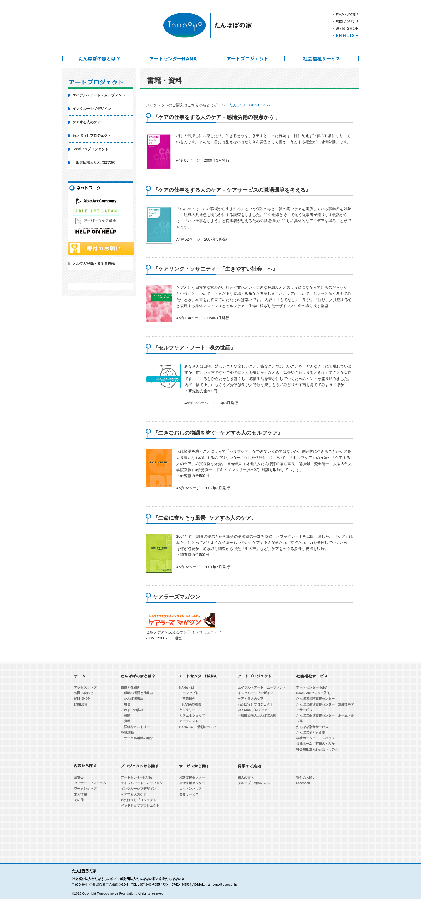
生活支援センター (192, 783)
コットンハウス (190, 789)
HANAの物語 (191, 704)
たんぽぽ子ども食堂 (310, 732)
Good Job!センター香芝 (313, 693)
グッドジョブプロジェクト (140, 806)
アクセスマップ (85, 687)
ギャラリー (187, 710)
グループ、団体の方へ (254, 783)
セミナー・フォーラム (90, 783)
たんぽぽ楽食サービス (312, 727)
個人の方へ (246, 777)
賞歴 (127, 721)
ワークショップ (85, 789)
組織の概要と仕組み (138, 693)
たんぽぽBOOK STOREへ (250, 105)
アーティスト (189, 721)
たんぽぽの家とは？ (99, 58)
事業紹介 (188, 699)
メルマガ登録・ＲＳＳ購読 (94, 264)
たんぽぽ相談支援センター (315, 699)
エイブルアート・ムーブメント (143, 783)
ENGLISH (80, 704)
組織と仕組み (130, 687)
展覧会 (79, 777)
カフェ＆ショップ (192, 716)
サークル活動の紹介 (138, 738)
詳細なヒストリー (137, 727)
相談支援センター (192, 777)
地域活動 (127, 732)
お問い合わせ (83, 693)
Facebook (303, 783)
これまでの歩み (132, 710)
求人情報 (80, 794)
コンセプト (190, 693)
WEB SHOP (82, 699)
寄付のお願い (305, 777)
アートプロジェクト (247, 58)
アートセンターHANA (173, 58)
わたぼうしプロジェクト (92, 136)
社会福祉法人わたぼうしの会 (317, 749)
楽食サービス (189, 794)
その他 (79, 800)
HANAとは (187, 687)
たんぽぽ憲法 (133, 699)
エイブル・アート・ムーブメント (99, 95)
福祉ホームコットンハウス (315, 738)
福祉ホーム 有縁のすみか (315, 744)
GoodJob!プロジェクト (91, 149)
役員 (127, 704)
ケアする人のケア (87, 122)
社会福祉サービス (321, 58)
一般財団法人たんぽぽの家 (94, 162)
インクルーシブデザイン (92, 109)
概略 (127, 716)
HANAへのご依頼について (198, 727)
